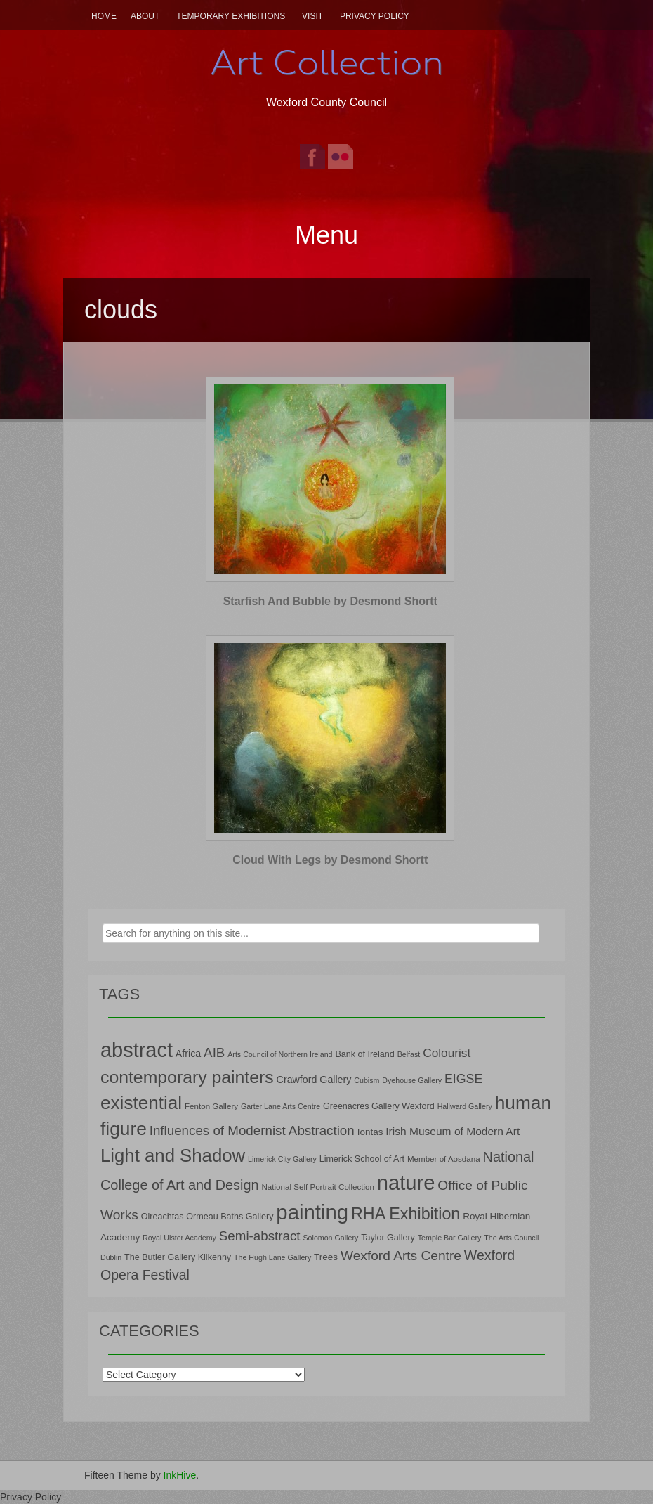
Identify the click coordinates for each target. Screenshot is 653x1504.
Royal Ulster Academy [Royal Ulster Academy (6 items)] (179, 1237)
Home (104, 16)
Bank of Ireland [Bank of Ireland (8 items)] (364, 1054)
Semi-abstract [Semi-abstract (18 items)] (260, 1236)
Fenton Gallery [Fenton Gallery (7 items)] (211, 1105)
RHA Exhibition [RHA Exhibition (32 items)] (405, 1214)
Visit (312, 16)
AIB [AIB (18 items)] (214, 1052)
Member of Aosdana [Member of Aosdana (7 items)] (443, 1158)
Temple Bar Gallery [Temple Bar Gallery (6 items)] (450, 1237)
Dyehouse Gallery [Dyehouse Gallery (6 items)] (412, 1080)
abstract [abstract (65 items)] (136, 1050)
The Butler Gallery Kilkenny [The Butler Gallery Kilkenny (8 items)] (177, 1257)
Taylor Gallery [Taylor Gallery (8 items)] (388, 1238)
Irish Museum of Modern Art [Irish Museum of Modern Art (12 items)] (452, 1131)
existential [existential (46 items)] (141, 1102)
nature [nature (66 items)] (406, 1183)
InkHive (180, 1475)
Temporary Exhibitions (230, 16)
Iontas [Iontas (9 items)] (370, 1132)
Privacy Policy (374, 16)
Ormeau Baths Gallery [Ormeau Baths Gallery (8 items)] (229, 1216)
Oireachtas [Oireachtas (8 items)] (162, 1216)
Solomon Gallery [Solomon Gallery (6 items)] (330, 1237)
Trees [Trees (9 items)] (326, 1257)
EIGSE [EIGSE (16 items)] (463, 1079)
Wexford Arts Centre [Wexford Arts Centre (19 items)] (401, 1255)
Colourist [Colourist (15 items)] (446, 1053)
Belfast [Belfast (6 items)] (409, 1054)
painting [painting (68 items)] (312, 1212)
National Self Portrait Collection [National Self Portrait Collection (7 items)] (317, 1186)
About (145, 16)
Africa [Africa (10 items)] (188, 1053)
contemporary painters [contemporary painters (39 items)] (187, 1077)
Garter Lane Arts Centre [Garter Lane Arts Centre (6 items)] (280, 1106)
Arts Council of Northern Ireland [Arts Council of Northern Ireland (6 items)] (279, 1054)
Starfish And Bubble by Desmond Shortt (330, 601)
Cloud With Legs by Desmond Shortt (330, 860)
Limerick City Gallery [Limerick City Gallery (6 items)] (282, 1159)
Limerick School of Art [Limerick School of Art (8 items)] (361, 1159)
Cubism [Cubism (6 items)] (366, 1080)
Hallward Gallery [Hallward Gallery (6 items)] (464, 1106)
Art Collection (326, 62)
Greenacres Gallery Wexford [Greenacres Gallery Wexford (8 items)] (379, 1106)
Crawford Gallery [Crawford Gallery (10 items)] (314, 1079)
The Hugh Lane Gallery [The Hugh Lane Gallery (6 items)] (272, 1257)
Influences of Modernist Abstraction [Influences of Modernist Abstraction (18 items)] (252, 1130)
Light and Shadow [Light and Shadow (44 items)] (172, 1155)
